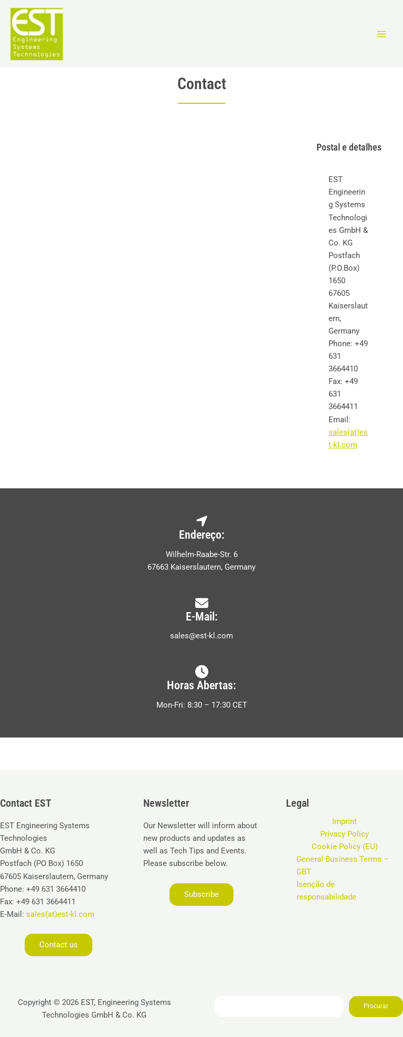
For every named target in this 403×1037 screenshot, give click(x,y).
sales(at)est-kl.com (59, 914)
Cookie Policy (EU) (345, 846)
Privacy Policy (344, 834)
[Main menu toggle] (381, 34)
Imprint (344, 821)
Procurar (376, 1006)
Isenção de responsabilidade (326, 891)
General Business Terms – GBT (342, 865)
